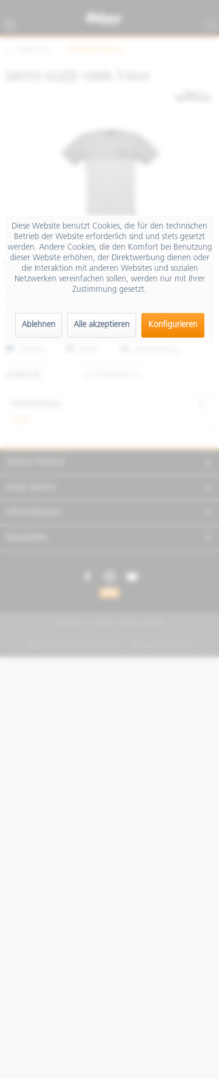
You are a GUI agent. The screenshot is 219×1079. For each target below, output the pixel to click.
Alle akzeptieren (102, 325)
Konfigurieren (172, 325)
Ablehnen (38, 325)
